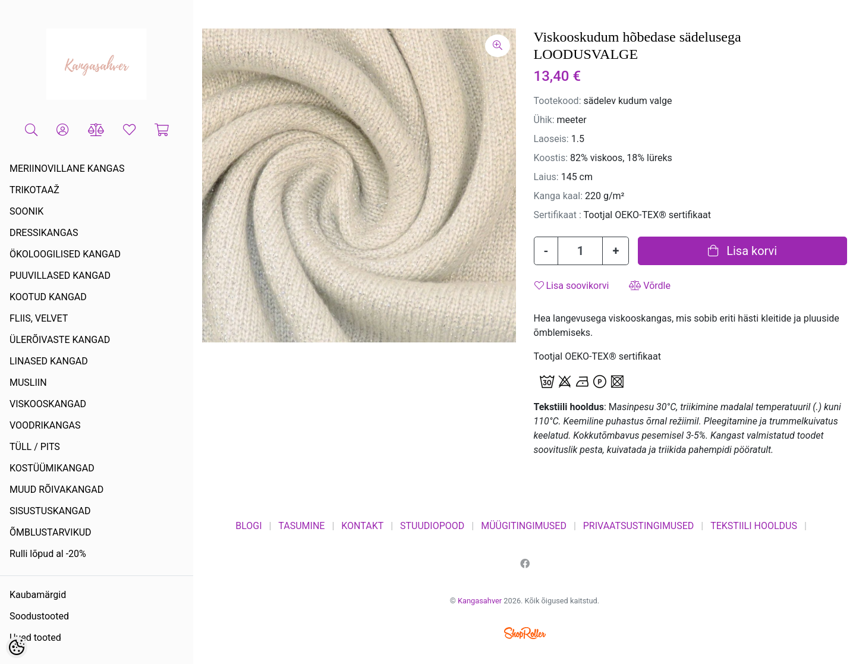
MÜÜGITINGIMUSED (524, 525)
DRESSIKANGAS (44, 232)
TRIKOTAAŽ (34, 190)
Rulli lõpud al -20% (48, 553)
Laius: (546, 176)
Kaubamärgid (38, 594)
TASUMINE (301, 525)
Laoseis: (551, 138)
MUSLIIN (28, 382)
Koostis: (551, 157)
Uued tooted (35, 637)
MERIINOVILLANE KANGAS (67, 168)
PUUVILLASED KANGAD (60, 275)
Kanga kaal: (558, 196)
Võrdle (650, 285)
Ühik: (544, 119)
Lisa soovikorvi (571, 285)
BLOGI (248, 525)
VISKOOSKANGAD (48, 404)
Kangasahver (480, 600)
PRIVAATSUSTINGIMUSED (638, 525)
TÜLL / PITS (35, 446)
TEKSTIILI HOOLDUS (753, 525)
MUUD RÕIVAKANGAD (56, 489)
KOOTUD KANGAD (48, 297)
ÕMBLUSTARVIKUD (51, 532)
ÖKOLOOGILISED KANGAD (65, 254)
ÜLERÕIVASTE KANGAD (60, 339)
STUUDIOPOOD (432, 525)
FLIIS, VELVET (39, 318)
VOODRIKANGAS (45, 425)
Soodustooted (39, 616)
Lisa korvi (742, 251)
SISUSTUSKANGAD (50, 511)
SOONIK (26, 211)
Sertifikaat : (557, 215)
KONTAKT (362, 525)
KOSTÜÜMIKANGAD (52, 468)
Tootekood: (557, 100)
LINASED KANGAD (49, 361)
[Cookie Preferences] (16, 647)
